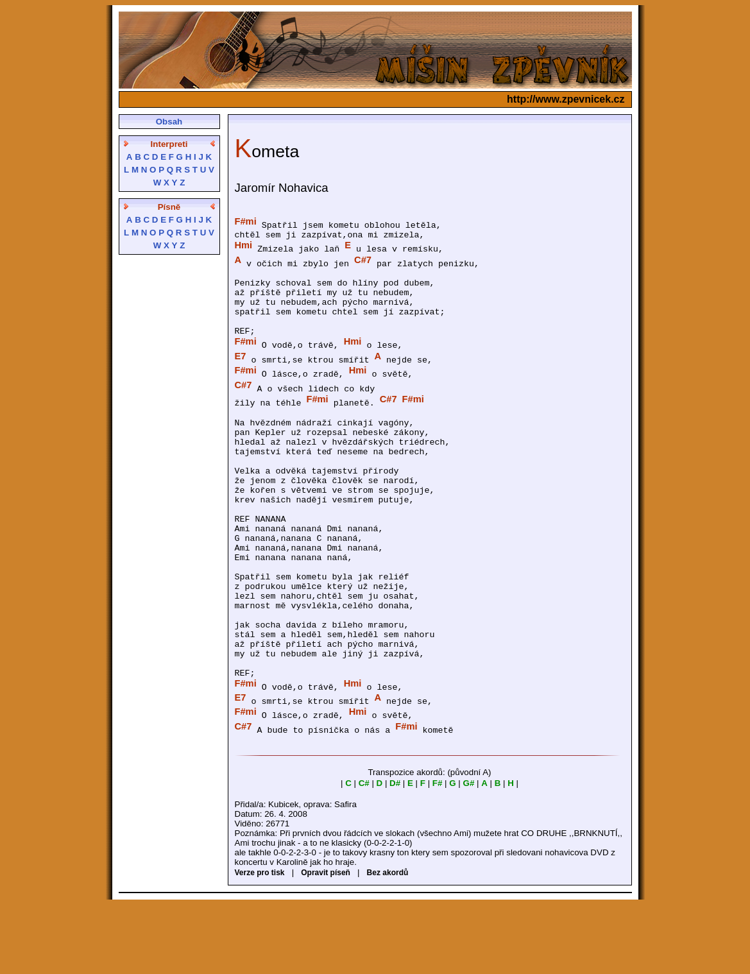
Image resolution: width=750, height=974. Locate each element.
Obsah (169, 121)
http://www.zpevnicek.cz (565, 99)
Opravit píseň (325, 941)
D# (394, 852)
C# (364, 852)
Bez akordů (388, 941)
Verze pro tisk (260, 941)
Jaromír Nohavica (281, 187)
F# (437, 852)
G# (469, 852)
